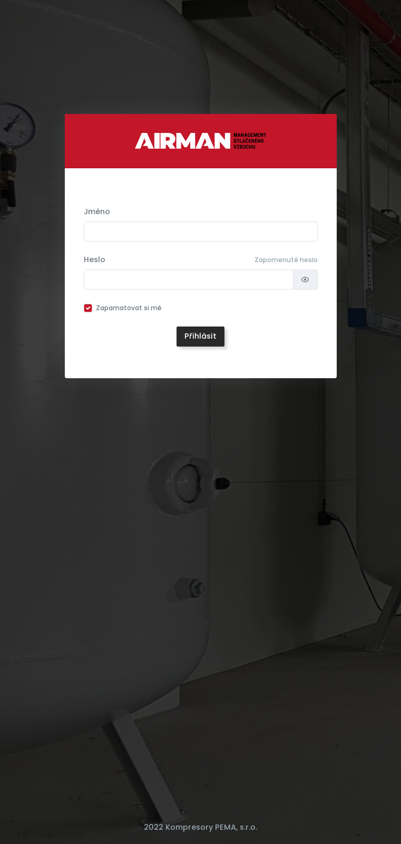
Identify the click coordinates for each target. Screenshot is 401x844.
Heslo (94, 259)
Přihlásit (200, 336)
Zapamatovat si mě (128, 307)
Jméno (97, 211)
